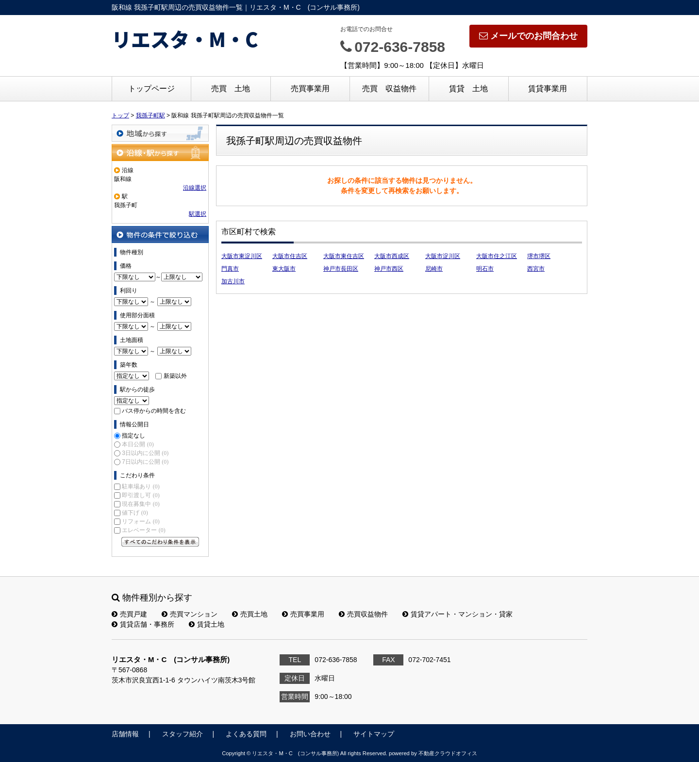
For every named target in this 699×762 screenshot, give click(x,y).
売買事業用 (310, 88)
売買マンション (189, 614)
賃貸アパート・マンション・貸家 (457, 614)
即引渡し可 (140, 495)
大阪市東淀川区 (241, 256)
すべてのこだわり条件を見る (160, 542)
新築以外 (175, 376)
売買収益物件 (363, 614)
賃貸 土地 (468, 88)
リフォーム (140, 521)
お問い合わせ (310, 734)
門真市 (230, 268)
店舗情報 (125, 734)
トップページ (151, 88)
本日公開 (137, 444)
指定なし (133, 435)
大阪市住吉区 (289, 256)
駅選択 (197, 214)
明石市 (485, 268)
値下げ (135, 512)
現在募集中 (140, 504)
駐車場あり (140, 486)
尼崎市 (434, 268)
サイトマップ (373, 734)
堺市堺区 (538, 256)
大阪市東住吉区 (343, 256)
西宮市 (536, 268)
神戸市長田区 (340, 268)
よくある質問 (246, 734)
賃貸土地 (206, 624)
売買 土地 (230, 88)
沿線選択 (194, 187)
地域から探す (160, 133)
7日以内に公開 (145, 461)
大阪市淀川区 (442, 256)
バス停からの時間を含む (154, 410)
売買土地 (249, 614)
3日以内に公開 (145, 453)
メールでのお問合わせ (528, 36)
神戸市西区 (388, 268)
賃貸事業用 (547, 88)
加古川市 (233, 281)
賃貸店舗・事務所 (143, 624)
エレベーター (143, 530)
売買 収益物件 (389, 88)
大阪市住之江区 (496, 256)
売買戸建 (129, 614)
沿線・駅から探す (160, 152)
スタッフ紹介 (182, 734)
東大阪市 (284, 268)
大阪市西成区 (391, 256)
